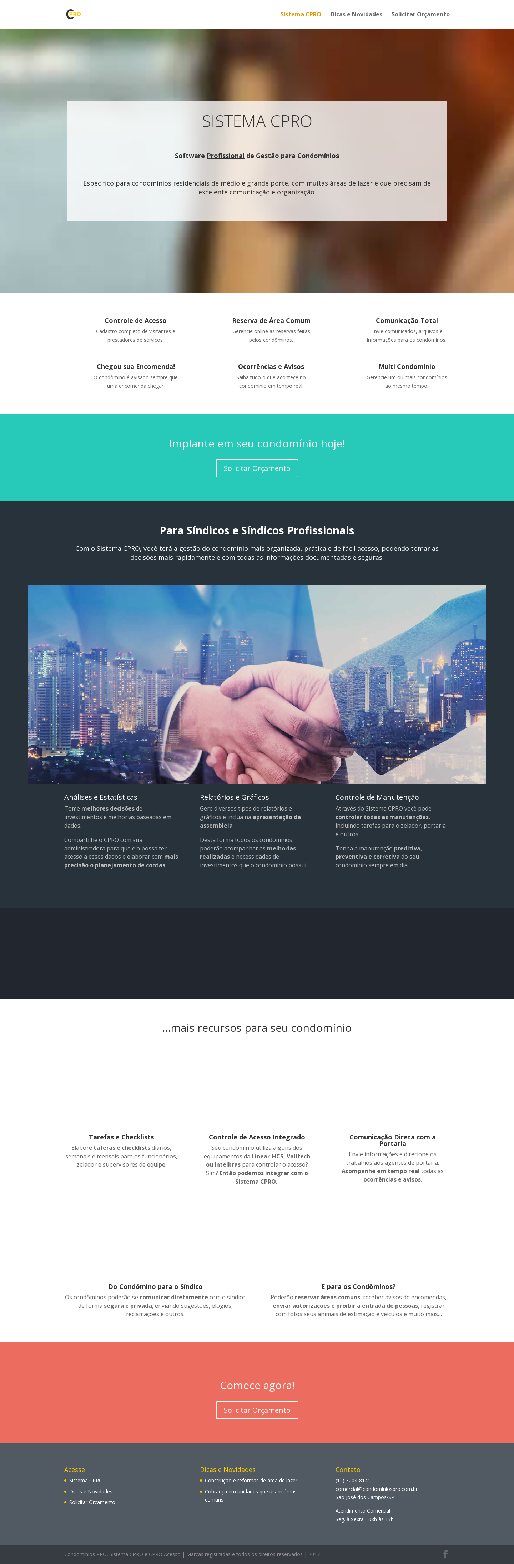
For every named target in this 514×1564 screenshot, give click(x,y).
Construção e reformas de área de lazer (251, 1480)
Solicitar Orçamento (421, 15)
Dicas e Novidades (356, 15)
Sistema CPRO (301, 15)
